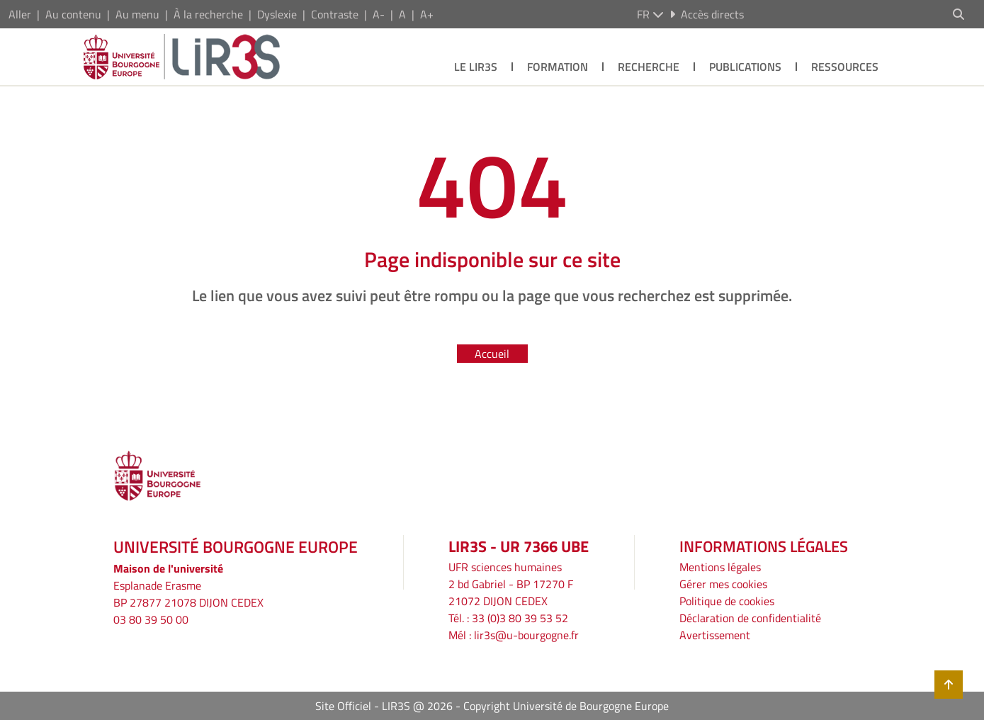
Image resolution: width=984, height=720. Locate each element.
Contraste (334, 14)
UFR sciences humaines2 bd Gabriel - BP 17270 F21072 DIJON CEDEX (510, 583)
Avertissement (714, 634)
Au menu (137, 14)
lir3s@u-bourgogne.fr (526, 634)
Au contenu (73, 14)
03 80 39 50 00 (150, 619)
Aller (20, 14)
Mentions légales (720, 566)
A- (379, 14)
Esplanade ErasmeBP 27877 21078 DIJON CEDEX (188, 594)
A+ (427, 14)
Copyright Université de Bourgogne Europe (566, 705)
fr (650, 14)
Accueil (492, 353)
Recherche (648, 66)
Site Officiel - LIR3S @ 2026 (384, 705)
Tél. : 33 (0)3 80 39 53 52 (508, 617)
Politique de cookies (726, 600)
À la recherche (208, 14)
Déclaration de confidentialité (750, 617)
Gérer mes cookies (723, 583)
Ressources (844, 66)
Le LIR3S (475, 66)
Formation (557, 66)
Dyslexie (277, 14)
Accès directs (706, 14)
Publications (745, 66)
